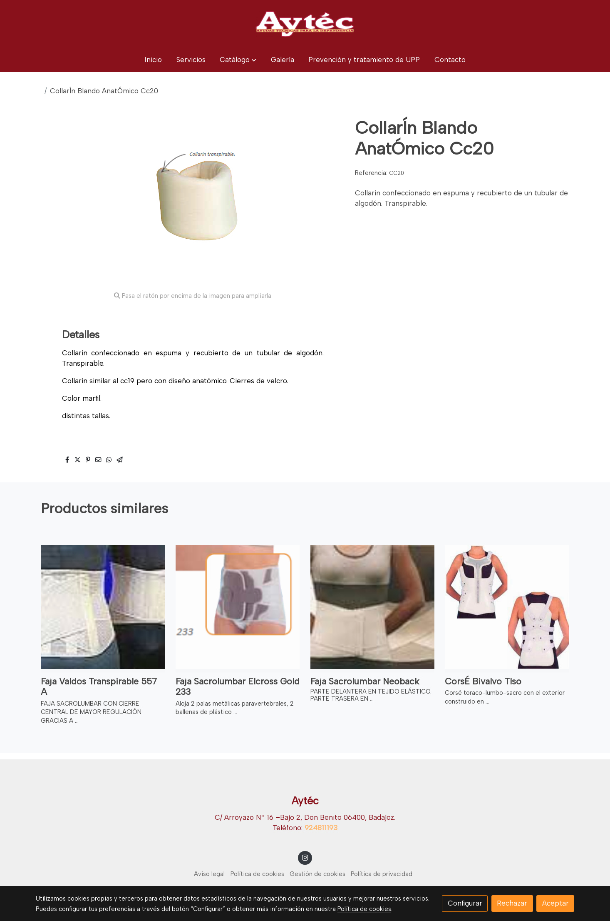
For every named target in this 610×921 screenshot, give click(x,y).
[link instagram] (305, 857)
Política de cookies (257, 874)
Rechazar (512, 903)
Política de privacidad (381, 874)
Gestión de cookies (317, 874)
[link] (305, 23)
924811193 (321, 828)
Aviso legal (209, 874)
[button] (238, 59)
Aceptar (555, 903)
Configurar (465, 903)
